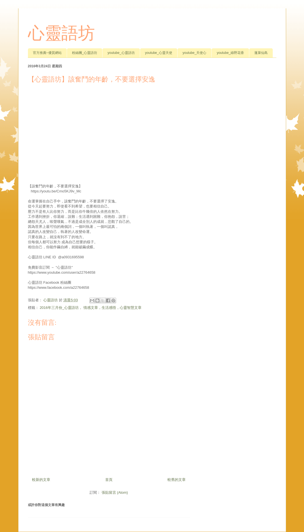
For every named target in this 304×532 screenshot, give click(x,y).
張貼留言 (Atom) (115, 492)
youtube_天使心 (194, 53)
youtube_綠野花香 (230, 53)
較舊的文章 (176, 480)
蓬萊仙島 (261, 53)
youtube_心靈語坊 (121, 53)
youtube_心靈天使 (158, 53)
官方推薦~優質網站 (47, 53)
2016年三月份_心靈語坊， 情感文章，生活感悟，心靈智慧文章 (91, 308)
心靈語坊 (61, 33)
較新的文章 (41, 480)
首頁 (108, 480)
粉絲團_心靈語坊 (84, 53)
